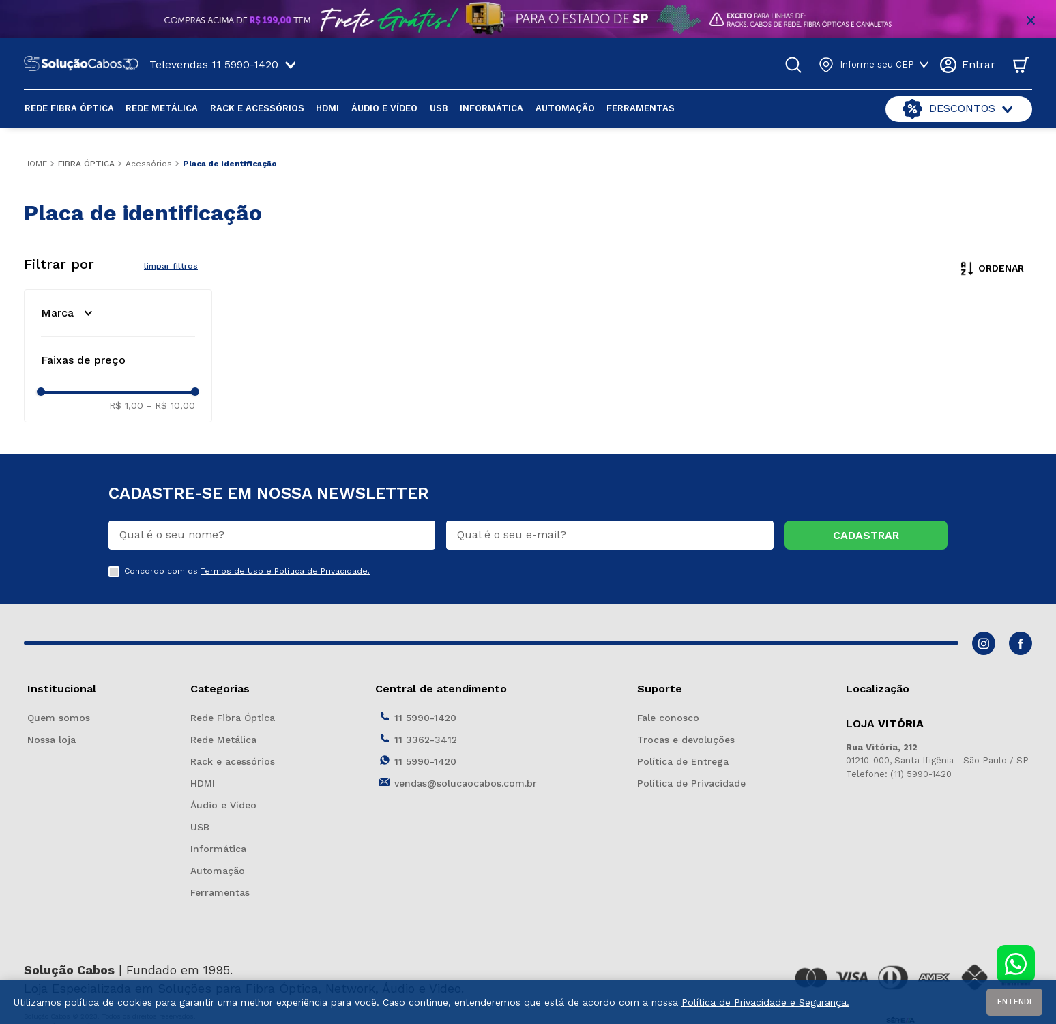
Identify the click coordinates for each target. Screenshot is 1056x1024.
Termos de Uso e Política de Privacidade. (285, 571)
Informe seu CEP (877, 64)
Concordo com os (247, 571)
